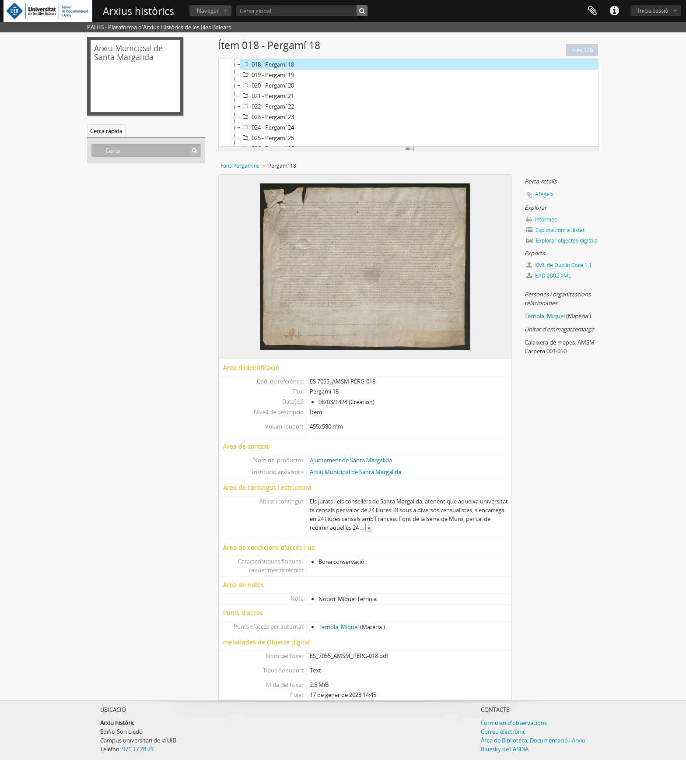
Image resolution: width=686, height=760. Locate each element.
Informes (541, 219)
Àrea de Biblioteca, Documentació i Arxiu (533, 740)
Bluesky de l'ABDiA (504, 749)
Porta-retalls (592, 11)
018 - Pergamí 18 (267, 64)
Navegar (208, 10)
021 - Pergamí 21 (267, 96)
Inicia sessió (653, 10)
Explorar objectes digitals (561, 240)
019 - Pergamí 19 (267, 75)
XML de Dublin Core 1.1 (559, 265)
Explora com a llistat (555, 230)
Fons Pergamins (239, 165)
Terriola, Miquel (338, 627)
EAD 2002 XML (548, 275)
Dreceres (614, 11)
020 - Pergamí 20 (267, 85)
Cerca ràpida (106, 131)
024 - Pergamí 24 (267, 127)
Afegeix (544, 194)
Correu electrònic (503, 731)
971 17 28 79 (138, 749)
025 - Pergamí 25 (267, 138)
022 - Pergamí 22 (267, 106)
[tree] (408, 103)
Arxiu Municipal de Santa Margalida (355, 472)
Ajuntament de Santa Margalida (351, 460)
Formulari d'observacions (514, 723)
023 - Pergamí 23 (267, 117)
